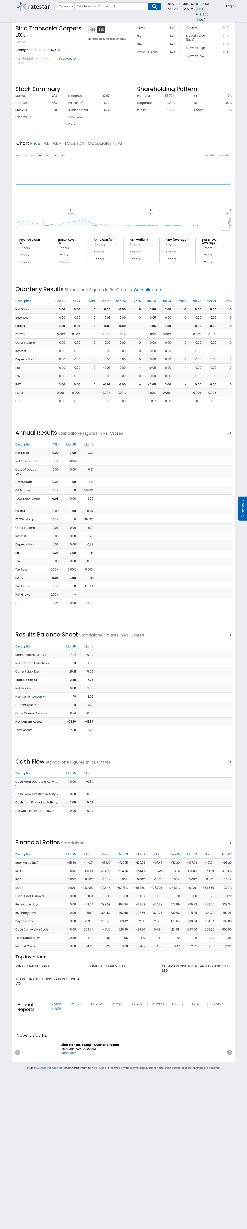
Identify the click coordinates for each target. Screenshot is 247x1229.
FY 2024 (76, 1004)
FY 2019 (178, 1004)
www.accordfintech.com (49, 1067)
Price (35, 143)
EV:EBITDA (74, 143)
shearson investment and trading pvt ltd (195, 968)
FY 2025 (56, 1004)
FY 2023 (97, 1004)
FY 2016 (55, 1008)
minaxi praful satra (32, 966)
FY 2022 (117, 1004)
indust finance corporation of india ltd (47, 981)
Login (230, 6)
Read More (69, 1053)
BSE (101, 29)
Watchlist (69, 59)
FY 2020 (158, 1004)
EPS (118, 143)
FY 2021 (137, 1004)
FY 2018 (197, 1004)
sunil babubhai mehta (107, 966)
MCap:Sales (100, 143)
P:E (46, 143)
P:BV (57, 143)
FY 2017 (217, 1004)
